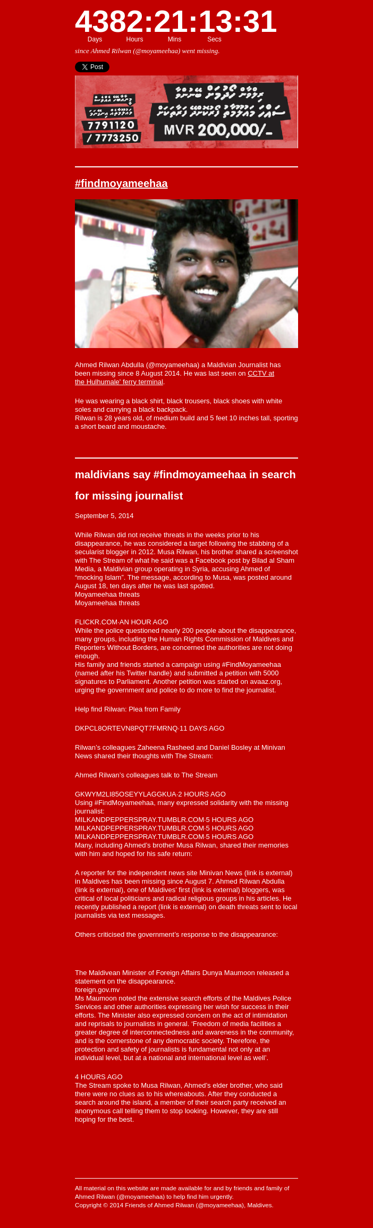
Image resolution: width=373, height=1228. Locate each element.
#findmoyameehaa (121, 183)
